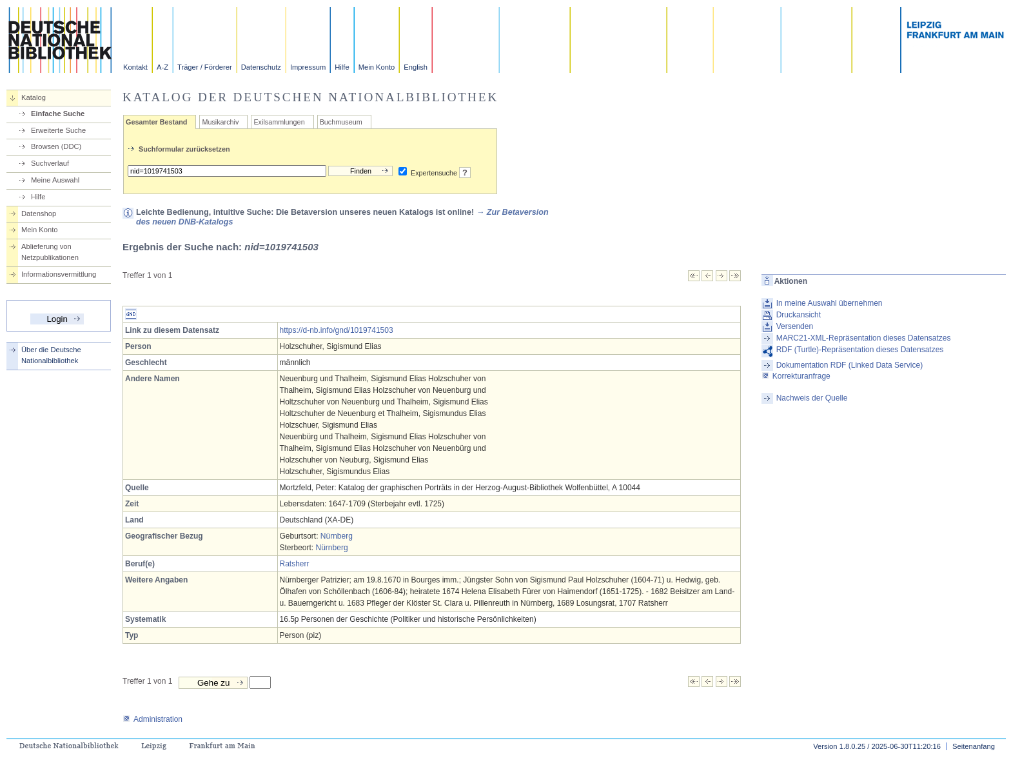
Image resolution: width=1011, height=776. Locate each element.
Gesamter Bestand (156, 122)
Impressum (308, 67)
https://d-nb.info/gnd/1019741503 (336, 330)
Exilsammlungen (278, 122)
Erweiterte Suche (58, 130)
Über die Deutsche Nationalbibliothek (51, 355)
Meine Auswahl (55, 180)
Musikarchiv (220, 122)
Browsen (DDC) (56, 146)
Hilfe (342, 67)
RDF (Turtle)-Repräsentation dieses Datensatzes (860, 349)
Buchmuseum (341, 122)
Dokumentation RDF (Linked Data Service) (849, 365)
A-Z (162, 67)
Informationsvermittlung (58, 274)
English (415, 67)
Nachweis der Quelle (812, 398)
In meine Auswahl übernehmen (829, 303)
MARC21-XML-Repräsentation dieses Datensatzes (863, 338)
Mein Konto (376, 67)
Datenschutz (261, 67)
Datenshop (38, 213)
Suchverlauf (50, 163)
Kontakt (135, 67)
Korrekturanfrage (795, 376)
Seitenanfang (973, 746)
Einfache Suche (57, 113)
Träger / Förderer (204, 67)
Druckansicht (798, 314)
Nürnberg (336, 536)
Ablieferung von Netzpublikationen (50, 252)
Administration (152, 719)
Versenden (794, 326)
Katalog (33, 97)
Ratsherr (294, 563)
